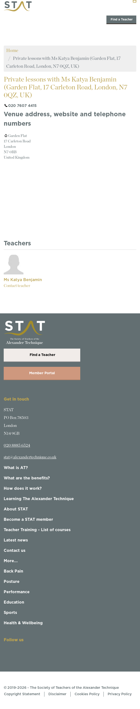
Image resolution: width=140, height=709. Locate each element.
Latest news (16, 540)
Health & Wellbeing (23, 623)
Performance (17, 592)
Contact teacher (17, 286)
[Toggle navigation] (134, 1)
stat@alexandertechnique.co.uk (30, 457)
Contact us (14, 551)
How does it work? (23, 488)
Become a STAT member (28, 520)
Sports (10, 613)
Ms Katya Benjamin (23, 280)
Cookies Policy (87, 694)
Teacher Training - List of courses (37, 530)
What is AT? (16, 468)
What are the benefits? (27, 478)
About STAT (16, 509)
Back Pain (13, 571)
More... (11, 561)
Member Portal (42, 373)
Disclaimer (57, 694)
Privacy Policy (120, 694)
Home (12, 50)
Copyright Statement (22, 694)
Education (14, 602)
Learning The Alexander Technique (39, 499)
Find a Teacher (121, 19)
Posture (12, 582)
